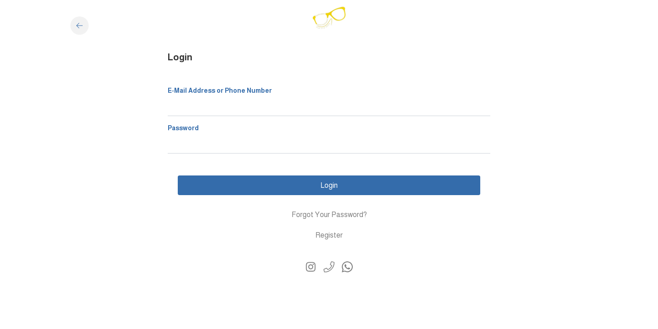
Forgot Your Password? (329, 214)
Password (183, 128)
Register (329, 235)
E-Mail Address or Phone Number (220, 90)
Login (329, 185)
